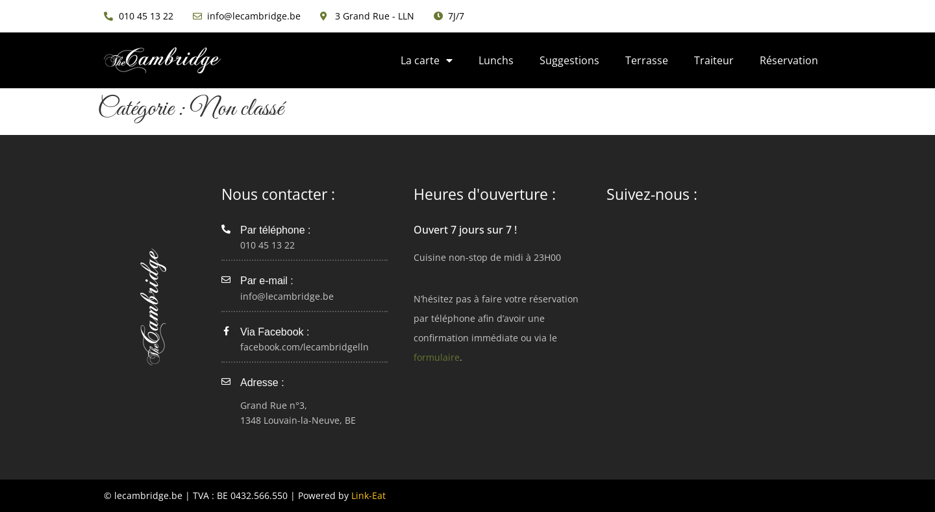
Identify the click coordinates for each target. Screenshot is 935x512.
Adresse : (262, 382)
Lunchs (496, 60)
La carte (427, 60)
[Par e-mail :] (226, 279)
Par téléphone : (275, 230)
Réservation (789, 60)
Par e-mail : (266, 280)
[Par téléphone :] (226, 229)
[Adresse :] (226, 381)
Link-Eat (368, 495)
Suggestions (569, 60)
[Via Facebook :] (226, 330)
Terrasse (646, 60)
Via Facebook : (274, 331)
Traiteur (714, 60)
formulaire (437, 357)
